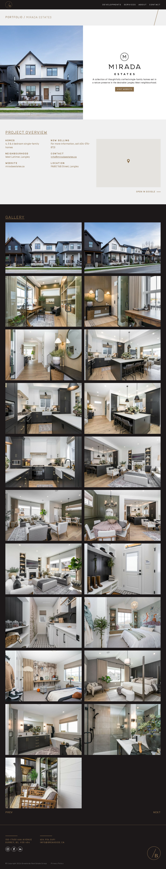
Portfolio (14, 17)
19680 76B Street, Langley (65, 166)
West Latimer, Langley (17, 157)
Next (157, 812)
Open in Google (145, 192)
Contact (155, 5)
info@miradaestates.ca (64, 157)
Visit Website (124, 89)
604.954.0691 (47, 840)
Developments (111, 5)
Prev (9, 812)
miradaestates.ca (15, 166)
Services (130, 5)
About (142, 5)
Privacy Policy (57, 863)
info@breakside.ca (52, 842)
